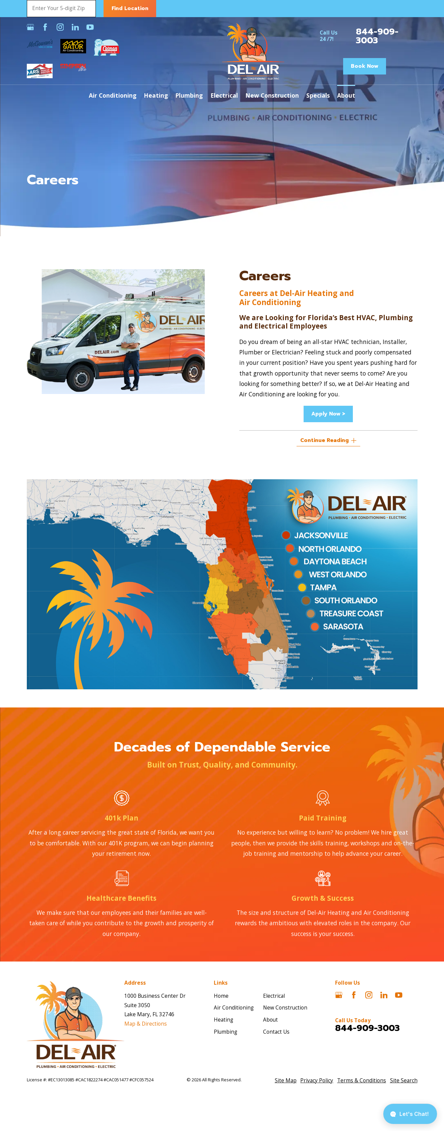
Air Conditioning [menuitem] (112, 95)
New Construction (285, 1007)
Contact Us (276, 1031)
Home (221, 995)
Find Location (130, 8)
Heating (223, 1019)
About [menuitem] (346, 95)
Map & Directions (145, 1023)
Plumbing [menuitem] (189, 95)
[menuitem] (286, 1080)
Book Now (364, 66)
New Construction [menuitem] (272, 95)
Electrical (274, 995)
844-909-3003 (377, 36)
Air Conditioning (234, 1007)
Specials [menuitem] (318, 95)
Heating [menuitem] (156, 95)
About (270, 1019)
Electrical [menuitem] (224, 95)
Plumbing (225, 1031)
